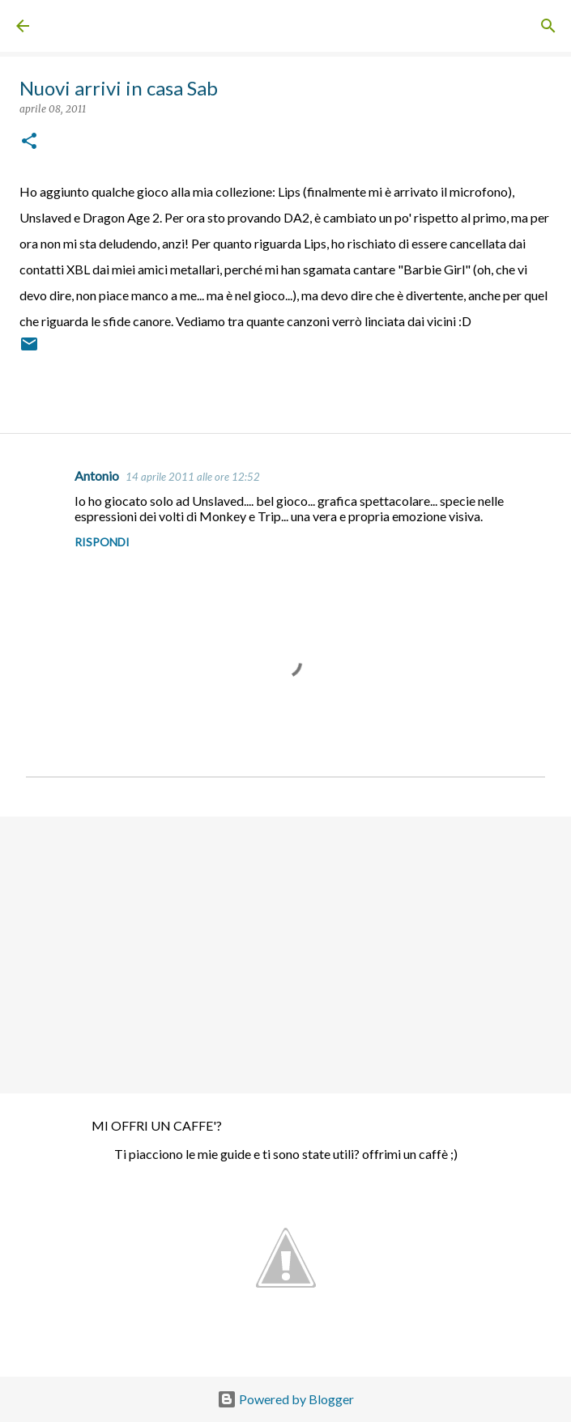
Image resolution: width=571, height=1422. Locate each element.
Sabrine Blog (81, 26)
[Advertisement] (285, 954)
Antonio (97, 475)
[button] (29, 142)
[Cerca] (548, 25)
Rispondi (102, 542)
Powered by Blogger (285, 1399)
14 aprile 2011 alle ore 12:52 (193, 476)
